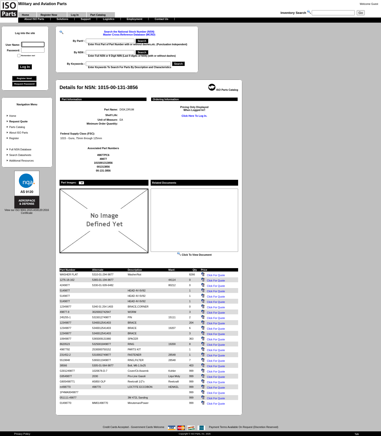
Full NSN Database (18, 149)
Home (11, 115)
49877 (103, 158)
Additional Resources (20, 160)
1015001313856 (103, 162)
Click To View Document (194, 254)
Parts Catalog (15, 127)
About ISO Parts (17, 132)
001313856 (103, 166)
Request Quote (17, 121)
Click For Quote (216, 275)
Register (12, 138)
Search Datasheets (18, 155)
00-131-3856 (103, 170)
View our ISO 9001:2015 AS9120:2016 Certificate (27, 210)
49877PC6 (103, 155)
